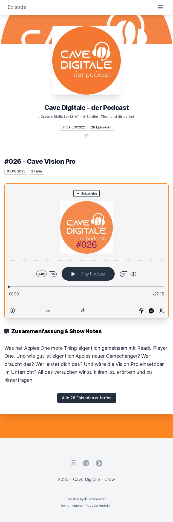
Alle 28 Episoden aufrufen (86, 397)
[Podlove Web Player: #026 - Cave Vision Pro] (86, 251)
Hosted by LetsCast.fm (86, 499)
